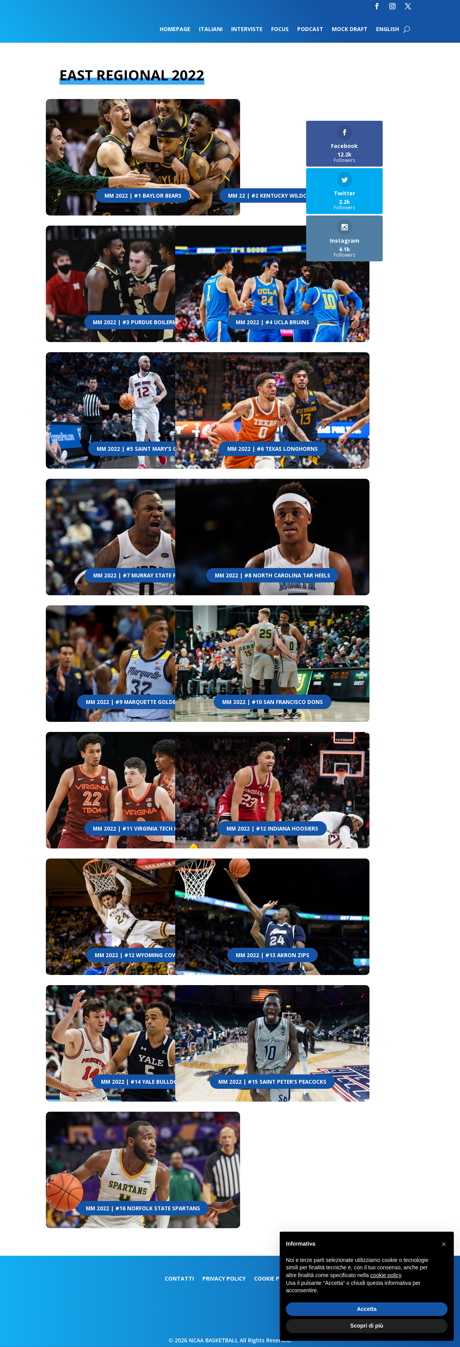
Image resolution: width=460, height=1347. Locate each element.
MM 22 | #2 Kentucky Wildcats (272, 196)
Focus (280, 29)
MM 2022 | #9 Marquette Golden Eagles (143, 702)
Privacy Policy (224, 1279)
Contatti (179, 1279)
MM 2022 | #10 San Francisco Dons (272, 702)
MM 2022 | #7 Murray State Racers (143, 575)
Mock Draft (350, 29)
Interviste (247, 29)
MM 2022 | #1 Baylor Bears (143, 196)
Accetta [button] (367, 1309)
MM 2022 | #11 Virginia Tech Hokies (143, 829)
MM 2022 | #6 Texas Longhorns (272, 449)
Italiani (211, 29)
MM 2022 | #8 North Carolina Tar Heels (272, 575)
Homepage (175, 29)
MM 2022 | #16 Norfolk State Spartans (143, 1208)
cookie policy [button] (385, 1275)
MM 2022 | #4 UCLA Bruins (272, 322)
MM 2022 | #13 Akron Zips (272, 955)
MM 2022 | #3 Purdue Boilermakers (143, 322)
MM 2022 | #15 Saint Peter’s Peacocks (272, 1082)
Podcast (310, 29)
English (387, 29)
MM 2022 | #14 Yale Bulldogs (143, 1082)
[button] (443, 1244)
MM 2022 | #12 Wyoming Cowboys (143, 955)
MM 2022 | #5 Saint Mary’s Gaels (143, 449)
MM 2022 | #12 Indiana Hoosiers (272, 829)
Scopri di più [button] (366, 1326)
